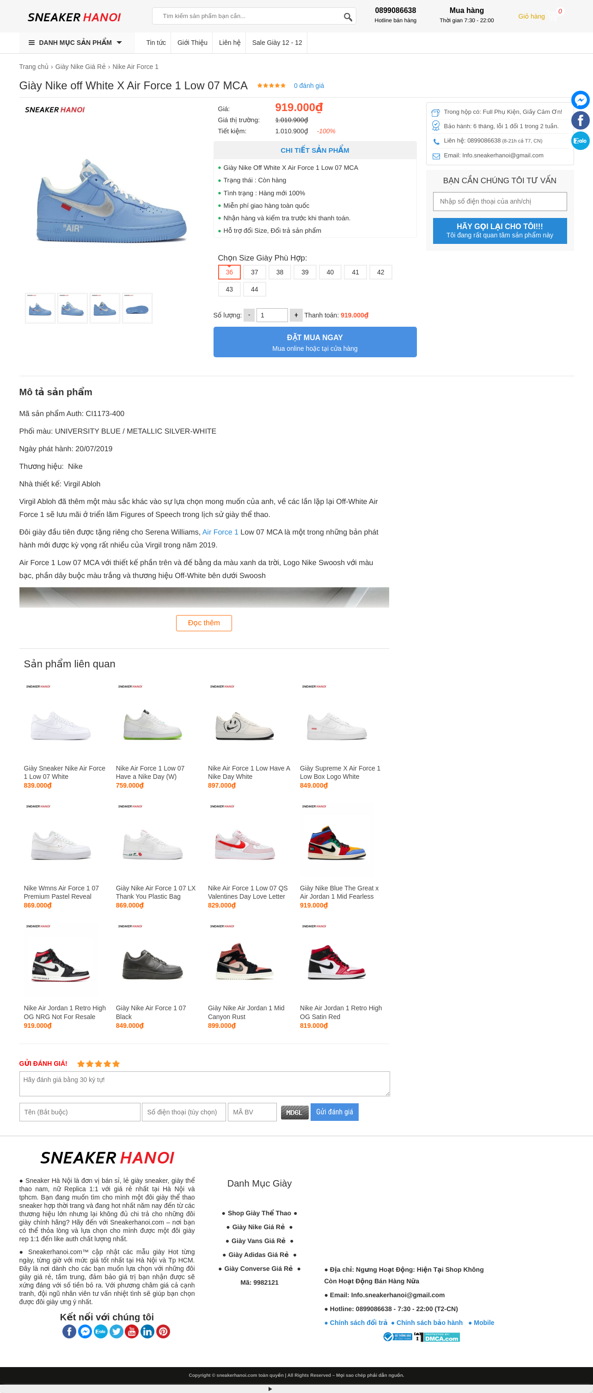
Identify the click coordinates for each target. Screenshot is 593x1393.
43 (229, 289)
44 (254, 289)
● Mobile (481, 1322)
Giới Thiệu (192, 42)
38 (280, 272)
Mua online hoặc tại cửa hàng (315, 341)
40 (330, 272)
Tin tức (156, 42)
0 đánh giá (309, 85)
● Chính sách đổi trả (356, 1322)
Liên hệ (230, 42)
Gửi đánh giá (334, 1111)
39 (305, 272)
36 (229, 272)
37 (254, 272)
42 (381, 272)
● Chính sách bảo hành (429, 1322)
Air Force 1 (220, 532)
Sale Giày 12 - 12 (277, 42)
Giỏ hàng (542, 15)
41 (355, 272)
